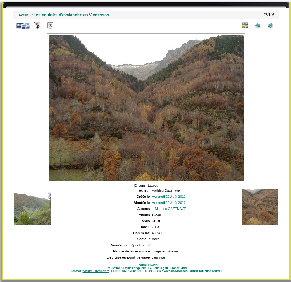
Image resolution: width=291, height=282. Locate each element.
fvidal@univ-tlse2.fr (95, 271)
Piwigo (153, 264)
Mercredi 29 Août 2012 (168, 196)
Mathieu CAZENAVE (170, 209)
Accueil (25, 15)
